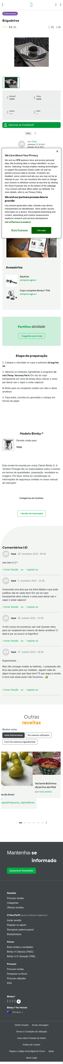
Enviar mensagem (40, 1025)
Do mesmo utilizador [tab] (39, 735)
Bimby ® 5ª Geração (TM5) (21, 956)
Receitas (11, 893)
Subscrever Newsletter (21, 870)
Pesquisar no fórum (17, 974)
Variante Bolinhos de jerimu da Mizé (45, 785)
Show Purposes (19, 230)
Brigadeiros (10, 21)
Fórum (10, 941)
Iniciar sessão (14, 920)
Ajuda (51, 1051)
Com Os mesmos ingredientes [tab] (19, 741)
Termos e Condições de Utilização (31, 1031)
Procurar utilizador (16, 978)
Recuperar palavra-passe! (20, 929)
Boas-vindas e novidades (20, 947)
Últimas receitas (15, 907)
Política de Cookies (31, 1045)
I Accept (41, 230)
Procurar (11, 964)
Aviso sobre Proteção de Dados (31, 1038)
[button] (2, 5)
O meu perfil (27, 915)
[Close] (57, 151)
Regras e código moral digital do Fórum (27, 1051)
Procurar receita (15, 898)
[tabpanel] (31, 788)
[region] (31, 193)
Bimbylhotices (14, 934)
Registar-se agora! (16, 925)
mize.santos (45, 791)
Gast (34, 141)
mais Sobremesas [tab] (13, 735)
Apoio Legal (31, 1058)
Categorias (12, 903)
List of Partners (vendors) (18, 222)
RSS (9, 983)
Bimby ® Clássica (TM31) (20, 951)
